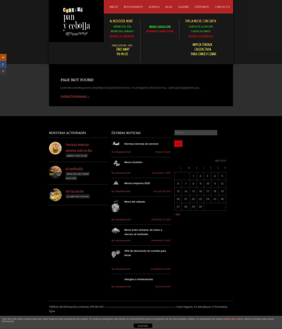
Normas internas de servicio (141, 143)
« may (177, 215)
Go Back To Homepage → (75, 96)
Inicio (114, 7)
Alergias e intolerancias (138, 279)
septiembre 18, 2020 (160, 269)
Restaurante (132, 8)
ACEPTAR (143, 326)
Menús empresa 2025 (137, 183)
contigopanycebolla (121, 152)
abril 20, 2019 (163, 286)
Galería (183, 7)
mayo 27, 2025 (162, 152)
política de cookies (233, 319)
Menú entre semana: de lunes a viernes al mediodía (143, 232)
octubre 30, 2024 (161, 191)
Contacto (222, 7)
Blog (168, 7)
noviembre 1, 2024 (161, 173)
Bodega (153, 8)
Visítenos (202, 7)
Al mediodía (74, 169)
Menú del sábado (134, 201)
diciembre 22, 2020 (160, 219)
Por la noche (75, 191)
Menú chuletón (133, 162)
